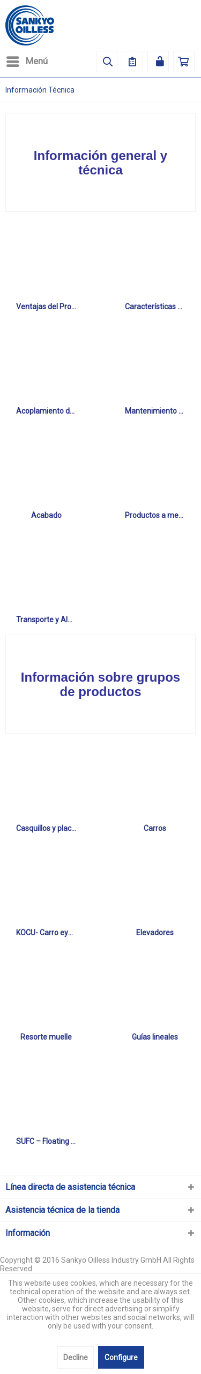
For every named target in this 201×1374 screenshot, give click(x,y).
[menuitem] (26, 61)
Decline (75, 1357)
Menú (27, 59)
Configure (121, 1357)
